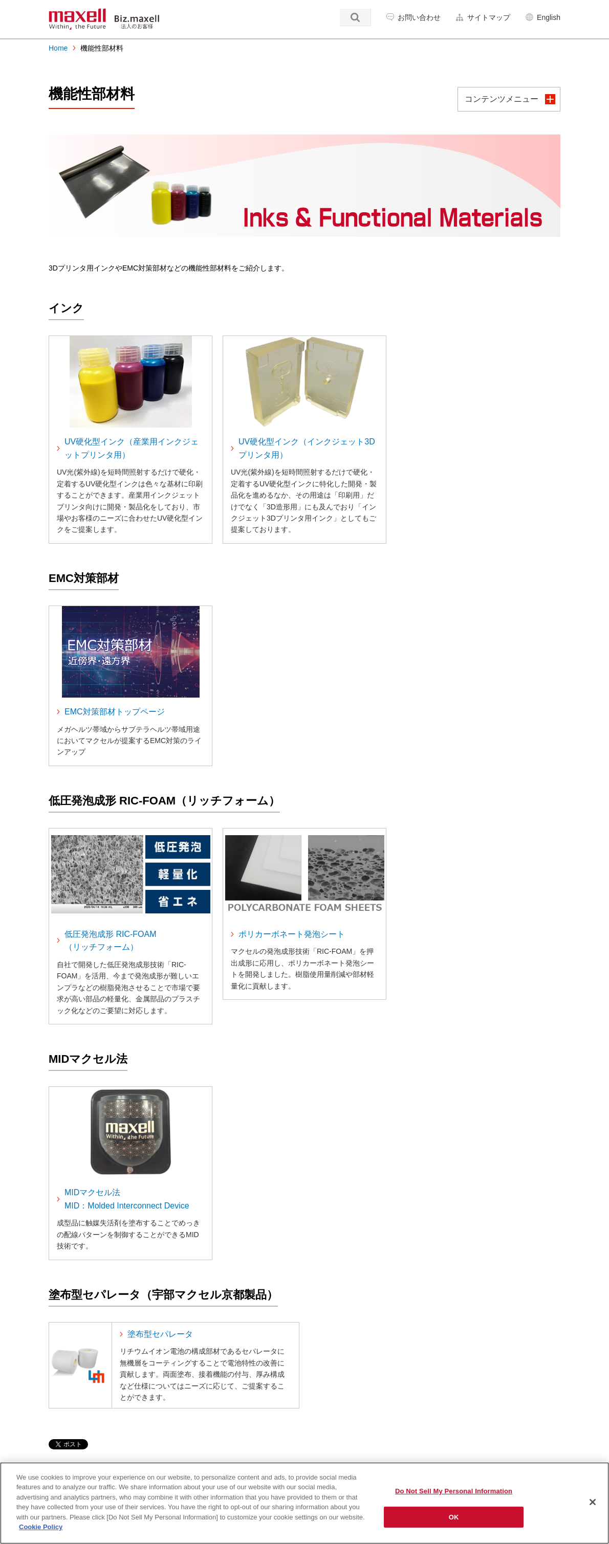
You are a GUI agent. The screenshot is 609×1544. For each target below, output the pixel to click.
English (548, 17)
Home (58, 48)
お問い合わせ (419, 17)
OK (454, 1516)
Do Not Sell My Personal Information (453, 1491)
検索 (355, 17)
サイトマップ (488, 17)
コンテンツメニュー (501, 99)
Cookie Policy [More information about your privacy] (40, 1527)
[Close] (592, 1502)
